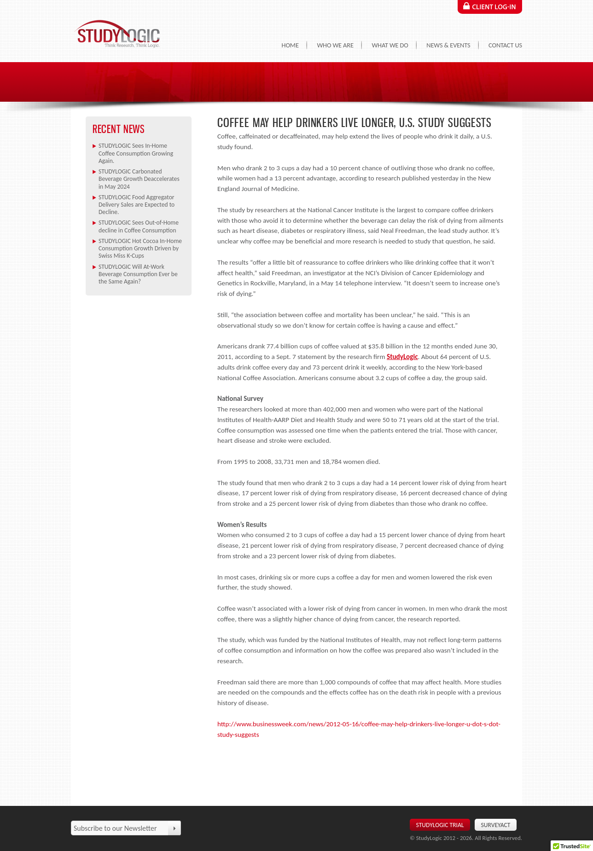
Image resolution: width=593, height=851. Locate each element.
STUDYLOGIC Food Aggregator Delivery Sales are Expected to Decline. (136, 204)
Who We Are (335, 45)
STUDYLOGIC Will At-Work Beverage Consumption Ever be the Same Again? (138, 274)
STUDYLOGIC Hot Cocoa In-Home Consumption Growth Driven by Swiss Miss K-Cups (140, 248)
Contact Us (505, 45)
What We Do (390, 45)
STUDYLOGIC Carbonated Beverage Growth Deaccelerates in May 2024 (139, 179)
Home (290, 45)
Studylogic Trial (440, 825)
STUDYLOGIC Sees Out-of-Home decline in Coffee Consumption (139, 226)
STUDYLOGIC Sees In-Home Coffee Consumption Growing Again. (136, 153)
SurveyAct (496, 825)
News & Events (448, 45)
